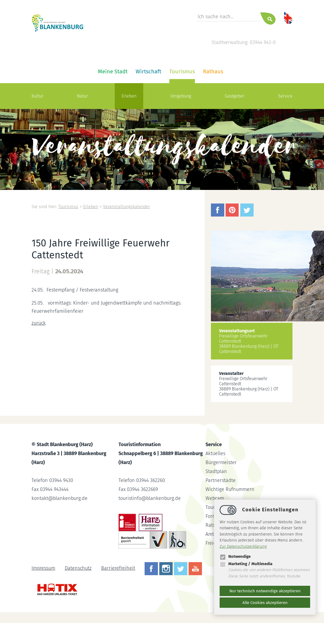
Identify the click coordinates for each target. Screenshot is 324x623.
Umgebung (180, 96)
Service (285, 96)
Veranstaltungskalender (126, 206)
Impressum (43, 568)
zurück (39, 323)
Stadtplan (216, 471)
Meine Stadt (112, 71)
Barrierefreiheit (118, 568)
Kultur (37, 96)
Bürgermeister (221, 462)
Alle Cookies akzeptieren (265, 602)
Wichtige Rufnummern (229, 489)
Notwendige (235, 556)
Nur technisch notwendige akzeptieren (265, 590)
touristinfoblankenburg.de (150, 498)
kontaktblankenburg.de (60, 498)
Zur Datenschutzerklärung (243, 546)
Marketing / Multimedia (246, 563)
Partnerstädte (220, 480)
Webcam (214, 498)
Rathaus (213, 71)
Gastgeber (234, 96)
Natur (82, 96)
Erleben (129, 96)
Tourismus (182, 71)
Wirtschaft (148, 71)
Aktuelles (215, 453)
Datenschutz (78, 568)
